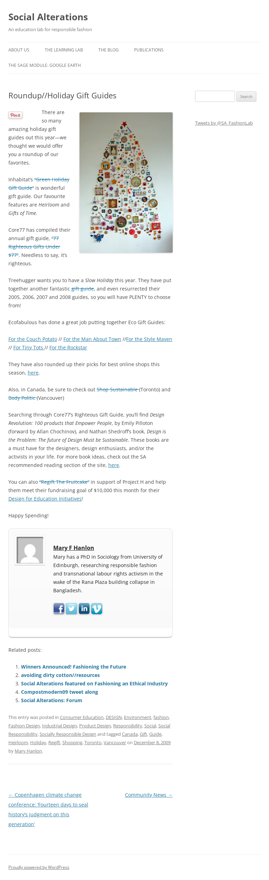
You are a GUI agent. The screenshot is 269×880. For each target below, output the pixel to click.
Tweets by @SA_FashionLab (224, 123)
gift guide (82, 288)
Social (150, 725)
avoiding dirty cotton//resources (60, 675)
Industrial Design (59, 725)
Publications (149, 50)
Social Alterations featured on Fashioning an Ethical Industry (94, 683)
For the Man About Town (92, 339)
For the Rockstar (68, 347)
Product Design (95, 725)
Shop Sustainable (118, 389)
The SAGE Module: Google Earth (44, 65)
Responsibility (127, 725)
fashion (161, 717)
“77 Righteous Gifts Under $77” (34, 246)
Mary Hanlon (28, 751)
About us (18, 50)
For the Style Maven (149, 339)
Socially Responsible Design (68, 734)
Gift (143, 734)
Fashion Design (24, 725)
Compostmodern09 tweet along (59, 692)
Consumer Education (82, 717)
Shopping (72, 742)
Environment (137, 717)
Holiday (38, 742)
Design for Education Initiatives (45, 498)
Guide (155, 734)
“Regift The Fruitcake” (64, 482)
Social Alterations (48, 17)
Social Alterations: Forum (51, 700)
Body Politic (22, 397)
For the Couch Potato (32, 339)
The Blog (108, 50)
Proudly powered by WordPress (38, 867)
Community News (149, 794)
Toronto (93, 742)
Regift (54, 742)
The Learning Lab (64, 50)
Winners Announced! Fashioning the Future (73, 666)
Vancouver (115, 742)
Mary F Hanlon (73, 548)
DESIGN (114, 717)
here (33, 372)
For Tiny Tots (28, 347)
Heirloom (18, 742)
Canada (130, 734)
